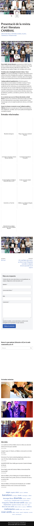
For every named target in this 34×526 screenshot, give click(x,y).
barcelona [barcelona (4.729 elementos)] (7, 495)
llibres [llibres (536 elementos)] (19, 506)
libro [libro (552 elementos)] (26, 504)
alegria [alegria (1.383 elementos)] (8, 492)
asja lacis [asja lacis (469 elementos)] (21, 492)
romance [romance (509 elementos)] (27, 509)
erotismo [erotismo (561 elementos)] (24, 498)
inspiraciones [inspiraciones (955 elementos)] (7, 504)
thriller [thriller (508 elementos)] (13, 514)
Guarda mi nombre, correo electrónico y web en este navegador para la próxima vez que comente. (15, 321)
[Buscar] (11, 16)
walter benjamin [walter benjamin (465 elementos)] (18, 514)
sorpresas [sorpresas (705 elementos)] (25, 512)
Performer (14, 33)
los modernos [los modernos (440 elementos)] (23, 506)
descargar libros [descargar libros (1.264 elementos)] (8, 498)
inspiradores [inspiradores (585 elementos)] (14, 504)
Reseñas (19, 33)
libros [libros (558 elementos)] (29, 504)
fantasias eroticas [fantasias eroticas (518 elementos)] (8, 500)
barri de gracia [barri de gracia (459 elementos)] (14, 495)
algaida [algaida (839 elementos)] (13, 492)
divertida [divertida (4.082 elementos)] (18, 498)
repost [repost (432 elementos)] (24, 509)
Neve (9, 523)
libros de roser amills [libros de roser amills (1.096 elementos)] (8, 506)
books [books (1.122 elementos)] (20, 495)
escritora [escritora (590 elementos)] (29, 498)
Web (4, 296)
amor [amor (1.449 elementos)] (17, 492)
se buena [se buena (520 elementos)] (17, 512)
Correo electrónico (8, 290)
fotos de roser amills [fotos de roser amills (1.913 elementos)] (17, 502)
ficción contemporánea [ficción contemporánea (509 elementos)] (24, 500)
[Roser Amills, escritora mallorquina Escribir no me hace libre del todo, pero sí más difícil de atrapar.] (17, 7)
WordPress (23, 523)
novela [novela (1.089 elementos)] (17, 509)
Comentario (6, 302)
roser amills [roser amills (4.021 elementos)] (6, 512)
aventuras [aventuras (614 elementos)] (26, 492)
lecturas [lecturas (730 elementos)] (19, 504)
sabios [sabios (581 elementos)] (13, 512)
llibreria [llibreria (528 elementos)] (16, 506)
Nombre (5, 284)
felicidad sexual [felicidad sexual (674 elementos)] (15, 500)
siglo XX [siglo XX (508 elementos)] (21, 512)
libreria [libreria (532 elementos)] (23, 504)
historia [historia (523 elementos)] (30, 502)
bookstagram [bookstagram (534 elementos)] (25, 495)
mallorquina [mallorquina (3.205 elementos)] (9, 509)
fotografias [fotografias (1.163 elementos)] (5, 503)
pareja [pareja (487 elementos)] (21, 509)
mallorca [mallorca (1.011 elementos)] (29, 506)
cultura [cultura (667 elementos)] (29, 495)
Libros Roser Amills (6, 33)
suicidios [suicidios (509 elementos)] (30, 512)
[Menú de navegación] (17, 16)
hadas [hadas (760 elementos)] (26, 502)
